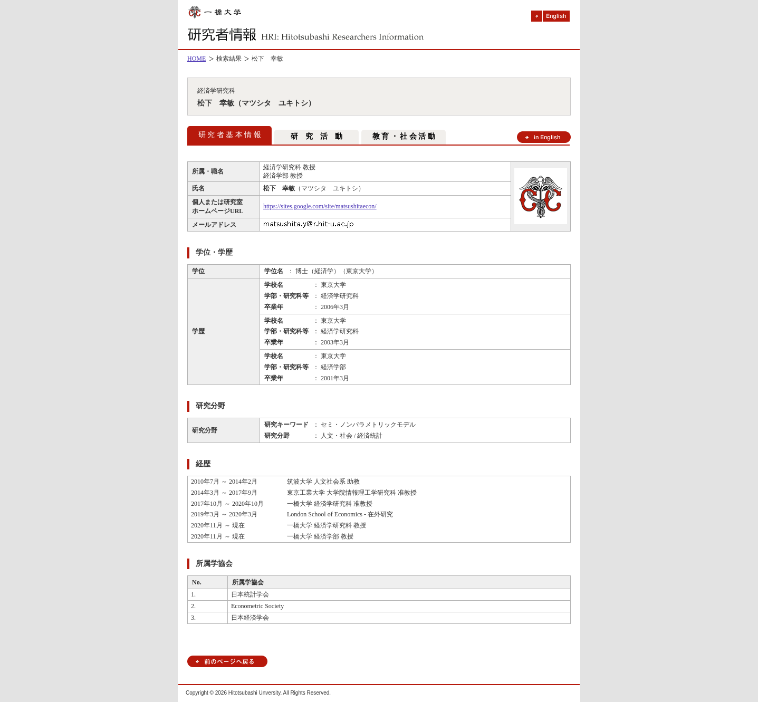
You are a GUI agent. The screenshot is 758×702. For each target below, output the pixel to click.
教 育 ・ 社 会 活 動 (403, 136)
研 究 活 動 (316, 136)
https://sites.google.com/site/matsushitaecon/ (320, 206)
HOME (196, 58)
